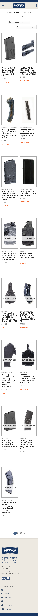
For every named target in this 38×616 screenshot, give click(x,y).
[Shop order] (19, 22)
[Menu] (2, 5)
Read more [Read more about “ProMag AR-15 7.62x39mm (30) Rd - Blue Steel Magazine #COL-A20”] (24, 327)
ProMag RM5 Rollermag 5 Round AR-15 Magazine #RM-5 (9, 444)
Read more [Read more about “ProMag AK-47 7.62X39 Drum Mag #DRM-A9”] (24, 263)
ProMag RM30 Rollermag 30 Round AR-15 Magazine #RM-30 (27, 445)
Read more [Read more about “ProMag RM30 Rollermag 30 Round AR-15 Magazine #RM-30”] (24, 455)
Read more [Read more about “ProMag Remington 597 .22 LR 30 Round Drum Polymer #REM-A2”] (24, 389)
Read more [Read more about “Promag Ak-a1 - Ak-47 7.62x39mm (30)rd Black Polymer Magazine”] (5, 518)
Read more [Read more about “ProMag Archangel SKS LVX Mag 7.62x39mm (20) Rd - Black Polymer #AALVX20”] (5, 393)
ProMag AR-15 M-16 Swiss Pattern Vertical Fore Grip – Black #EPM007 (28, 71)
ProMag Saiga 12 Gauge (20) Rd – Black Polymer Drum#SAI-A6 (9, 256)
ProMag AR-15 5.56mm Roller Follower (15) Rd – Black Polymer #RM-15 (9, 196)
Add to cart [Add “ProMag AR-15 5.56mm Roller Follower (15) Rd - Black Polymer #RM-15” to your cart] (6, 206)
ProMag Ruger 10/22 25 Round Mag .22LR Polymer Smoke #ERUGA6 (8, 134)
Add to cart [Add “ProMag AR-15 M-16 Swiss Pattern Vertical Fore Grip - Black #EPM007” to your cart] (24, 80)
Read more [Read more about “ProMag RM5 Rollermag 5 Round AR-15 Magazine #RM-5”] (5, 453)
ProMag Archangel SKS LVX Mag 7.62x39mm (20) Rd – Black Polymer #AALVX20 (9, 381)
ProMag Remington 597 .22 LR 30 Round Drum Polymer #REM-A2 (27, 379)
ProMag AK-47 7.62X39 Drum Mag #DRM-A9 (27, 255)
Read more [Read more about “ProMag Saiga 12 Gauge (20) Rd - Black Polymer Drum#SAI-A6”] (5, 265)
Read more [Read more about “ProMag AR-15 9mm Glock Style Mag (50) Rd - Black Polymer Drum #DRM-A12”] (5, 327)
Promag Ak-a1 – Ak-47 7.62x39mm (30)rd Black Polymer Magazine (8, 507)
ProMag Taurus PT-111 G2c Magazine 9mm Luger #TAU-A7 (27, 133)
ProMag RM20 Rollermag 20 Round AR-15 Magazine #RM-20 (8, 72)
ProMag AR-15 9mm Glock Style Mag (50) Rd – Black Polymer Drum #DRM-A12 (9, 317)
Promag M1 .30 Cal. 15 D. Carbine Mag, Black (28, 194)
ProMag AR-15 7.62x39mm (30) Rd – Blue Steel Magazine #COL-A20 (28, 317)
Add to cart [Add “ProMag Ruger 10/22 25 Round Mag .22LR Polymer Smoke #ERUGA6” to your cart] (6, 144)
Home (9, 12)
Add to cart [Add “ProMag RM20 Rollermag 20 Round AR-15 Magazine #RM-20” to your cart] (6, 82)
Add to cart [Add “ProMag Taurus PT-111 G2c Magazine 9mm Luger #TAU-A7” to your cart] (24, 142)
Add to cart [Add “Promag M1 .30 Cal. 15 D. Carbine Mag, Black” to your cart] (24, 202)
